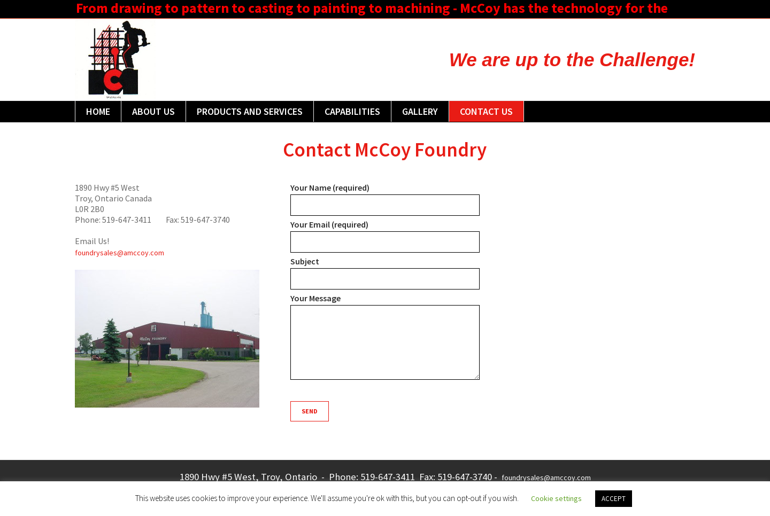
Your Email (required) (385, 236)
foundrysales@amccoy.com (119, 252)
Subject (385, 273)
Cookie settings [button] (556, 498)
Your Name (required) (385, 199)
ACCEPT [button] (614, 498)
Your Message (385, 337)
